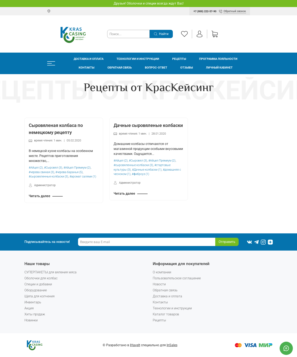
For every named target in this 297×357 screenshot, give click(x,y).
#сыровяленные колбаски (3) (48, 176)
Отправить (227, 242)
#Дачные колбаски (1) (147, 169)
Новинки (31, 320)
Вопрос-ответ (156, 67)
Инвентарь (32, 302)
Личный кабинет (219, 67)
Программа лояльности (218, 59)
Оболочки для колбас (41, 278)
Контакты (86, 67)
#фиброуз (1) (140, 174)
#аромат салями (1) (83, 176)
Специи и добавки (38, 284)
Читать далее (39, 196)
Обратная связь (119, 67)
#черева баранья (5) (69, 172)
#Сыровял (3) (53, 167)
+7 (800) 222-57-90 (205, 11)
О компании (162, 272)
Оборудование (35, 290)
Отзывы (186, 67)
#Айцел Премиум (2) (77, 167)
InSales (172, 345)
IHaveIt (135, 345)
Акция (29, 308)
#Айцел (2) (36, 167)
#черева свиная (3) (41, 172)
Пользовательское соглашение (177, 278)
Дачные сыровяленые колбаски (148, 125)
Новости (159, 284)
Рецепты (179, 59)
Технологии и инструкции (138, 59)
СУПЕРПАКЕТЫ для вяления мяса (50, 272)
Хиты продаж (34, 314)
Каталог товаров (166, 314)
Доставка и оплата (88, 59)
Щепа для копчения (39, 296)
